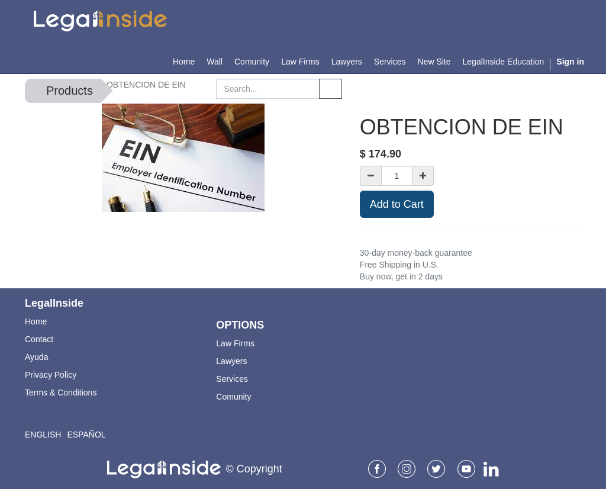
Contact (39, 339)
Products (69, 90)
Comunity (233, 396)
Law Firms (235, 343)
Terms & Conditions (60, 392)
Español (86, 434)
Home (36, 321)
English (43, 434)
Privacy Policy (50, 374)
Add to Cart (397, 204)
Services (232, 379)
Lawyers (231, 361)
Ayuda (36, 357)
